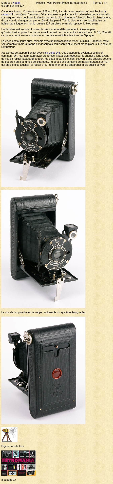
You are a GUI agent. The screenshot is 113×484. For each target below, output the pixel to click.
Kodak (17, 2)
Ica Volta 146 (52, 52)
